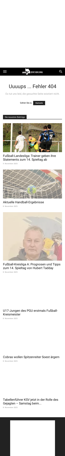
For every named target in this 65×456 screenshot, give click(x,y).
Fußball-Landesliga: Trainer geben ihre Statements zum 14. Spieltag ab (29, 157)
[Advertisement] (32, 33)
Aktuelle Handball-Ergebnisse (23, 202)
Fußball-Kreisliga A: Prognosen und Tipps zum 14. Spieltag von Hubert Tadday (32, 266)
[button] (5, 72)
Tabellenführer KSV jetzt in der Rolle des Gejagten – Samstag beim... (30, 401)
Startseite (39, 103)
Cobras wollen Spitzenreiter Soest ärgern (31, 357)
